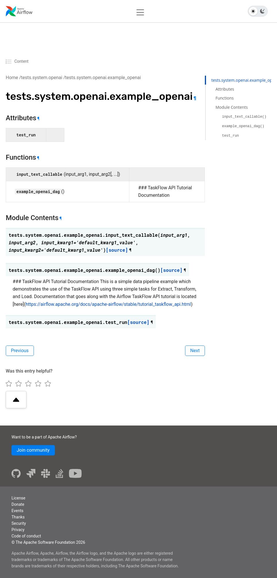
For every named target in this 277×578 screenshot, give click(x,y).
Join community (33, 450)
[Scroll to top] (16, 399)
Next (195, 350)
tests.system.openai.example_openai (103, 77)
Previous (20, 350)
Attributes (225, 89)
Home (12, 77)
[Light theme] (253, 11)
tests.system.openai (41, 77)
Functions (225, 98)
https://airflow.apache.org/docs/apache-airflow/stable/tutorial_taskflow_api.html (108, 304)
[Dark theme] (262, 11)
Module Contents (232, 107)
